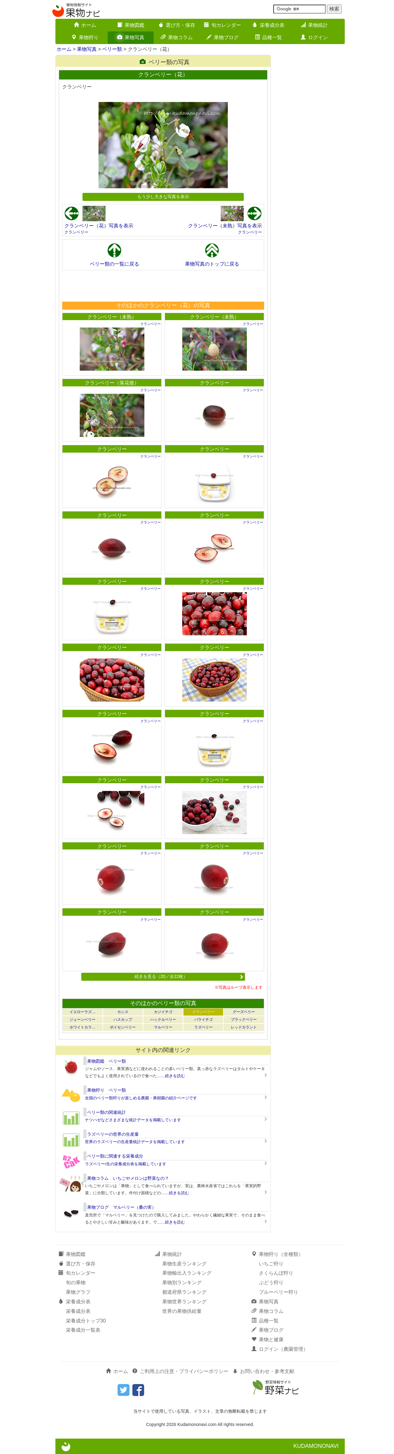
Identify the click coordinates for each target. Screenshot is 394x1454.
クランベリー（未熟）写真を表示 (225, 225)
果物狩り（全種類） (277, 1254)
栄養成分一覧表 (83, 1330)
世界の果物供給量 (182, 1311)
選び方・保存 (176, 25)
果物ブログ (223, 37)
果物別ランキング (182, 1282)
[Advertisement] (163, 285)
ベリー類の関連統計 (106, 1112)
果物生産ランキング (184, 1263)
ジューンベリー (82, 1019)
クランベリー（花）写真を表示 (98, 225)
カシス (122, 1012)
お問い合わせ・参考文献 (263, 1371)
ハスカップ (123, 1019)
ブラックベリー (244, 1019)
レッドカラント (244, 1027)
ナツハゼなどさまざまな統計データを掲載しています (133, 1120)
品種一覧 (268, 37)
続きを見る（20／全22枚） (189, 976)
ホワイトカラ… (82, 1027)
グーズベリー (244, 1012)
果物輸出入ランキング (186, 1273)
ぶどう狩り (271, 1282)
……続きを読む (171, 1075)
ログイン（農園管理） (279, 1349)
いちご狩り (271, 1263)
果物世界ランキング (184, 1301)
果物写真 (130, 37)
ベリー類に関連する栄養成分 (115, 1156)
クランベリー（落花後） (112, 382)
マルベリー (163, 1027)
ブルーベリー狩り (278, 1292)
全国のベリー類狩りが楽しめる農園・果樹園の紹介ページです (141, 1098)
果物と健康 (267, 1339)
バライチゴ (203, 1019)
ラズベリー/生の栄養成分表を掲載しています (125, 1164)
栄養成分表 (268, 25)
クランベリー (76, 232)
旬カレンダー (222, 25)
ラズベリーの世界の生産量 (113, 1134)
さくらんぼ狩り (276, 1273)
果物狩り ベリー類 (106, 1090)
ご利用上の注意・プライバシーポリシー (180, 1371)
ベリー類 (112, 49)
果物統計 (314, 25)
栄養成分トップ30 (86, 1320)
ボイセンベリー (123, 1027)
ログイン (314, 37)
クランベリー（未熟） (112, 317)
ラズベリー (203, 1027)
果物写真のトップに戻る (212, 264)
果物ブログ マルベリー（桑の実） (121, 1207)
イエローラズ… (82, 1012)
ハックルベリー (163, 1019)
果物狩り (84, 37)
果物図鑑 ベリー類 (106, 1061)
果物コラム (177, 37)
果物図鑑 (130, 25)
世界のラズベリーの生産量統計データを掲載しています (135, 1141)
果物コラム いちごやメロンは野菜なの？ (128, 1178)
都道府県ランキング (184, 1292)
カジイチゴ (163, 1012)
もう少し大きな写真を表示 (163, 196)
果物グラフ (78, 1292)
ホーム (85, 25)
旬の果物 (76, 1282)
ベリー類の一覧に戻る (114, 264)
